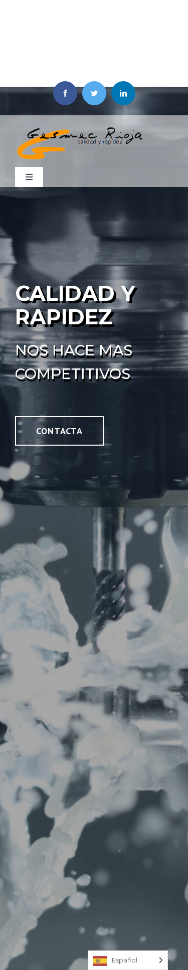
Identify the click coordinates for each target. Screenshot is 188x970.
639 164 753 (106, 38)
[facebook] (65, 93)
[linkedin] (123, 93)
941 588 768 (105, 64)
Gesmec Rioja (105, 12)
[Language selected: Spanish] (128, 960)
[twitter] (94, 93)
